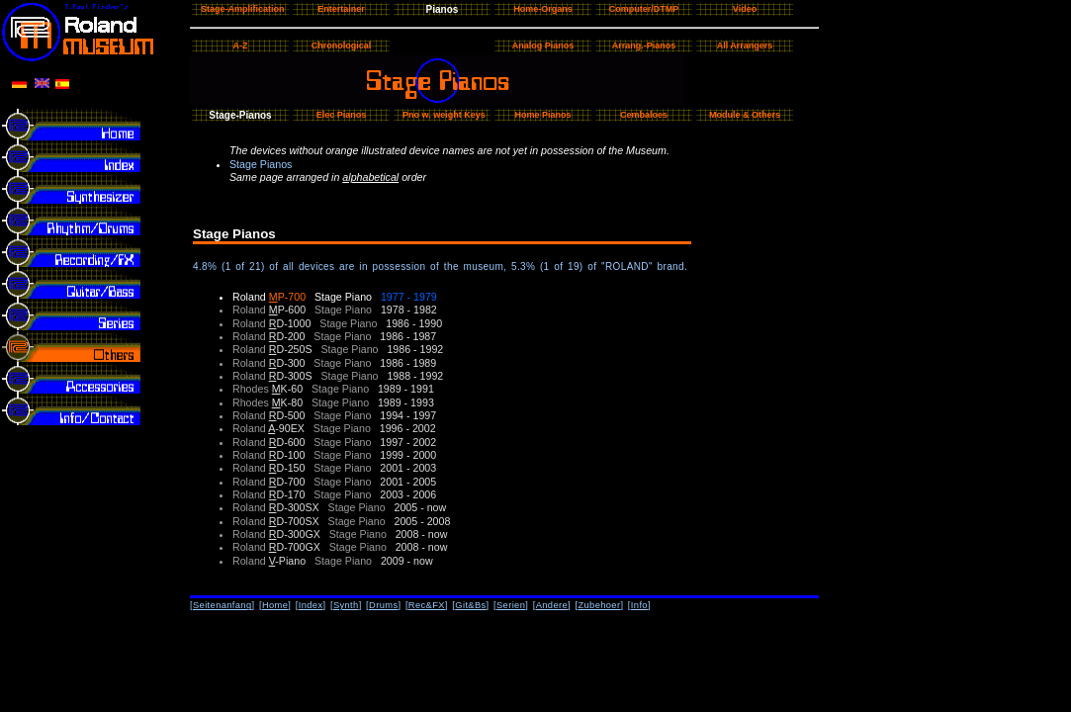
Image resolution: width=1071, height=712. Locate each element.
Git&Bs (470, 605)
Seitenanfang (222, 605)
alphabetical (370, 177)
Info (639, 605)
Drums (383, 605)
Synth (346, 605)
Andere (552, 605)
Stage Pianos (260, 164)
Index (311, 605)
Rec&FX (426, 605)
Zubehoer (599, 605)
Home (275, 605)
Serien (510, 605)
